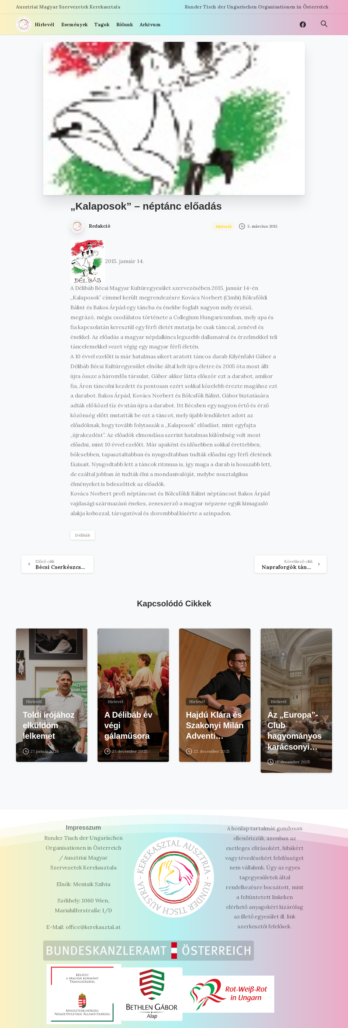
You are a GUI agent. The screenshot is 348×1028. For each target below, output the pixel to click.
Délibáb (82, 535)
